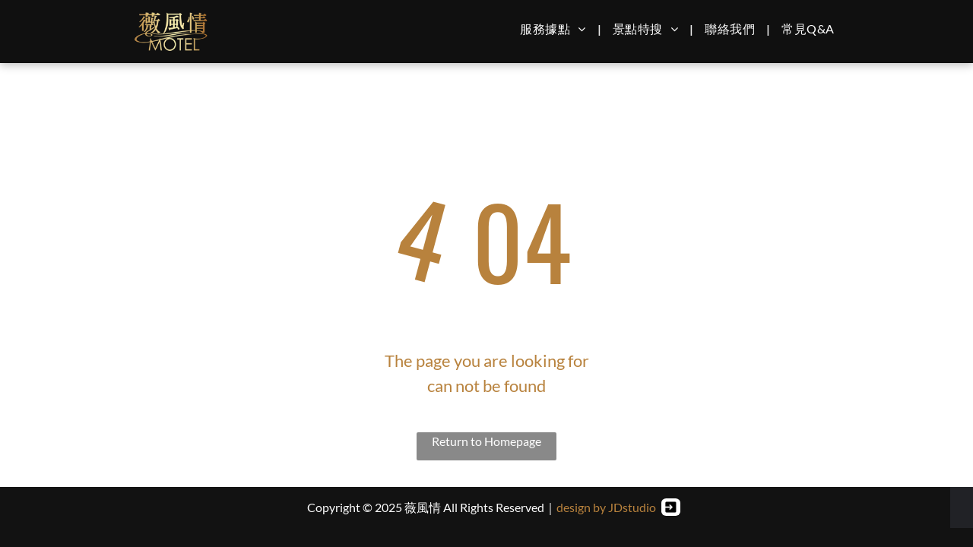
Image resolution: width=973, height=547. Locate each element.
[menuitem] (555, 29)
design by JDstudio (606, 507)
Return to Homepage (486, 441)
